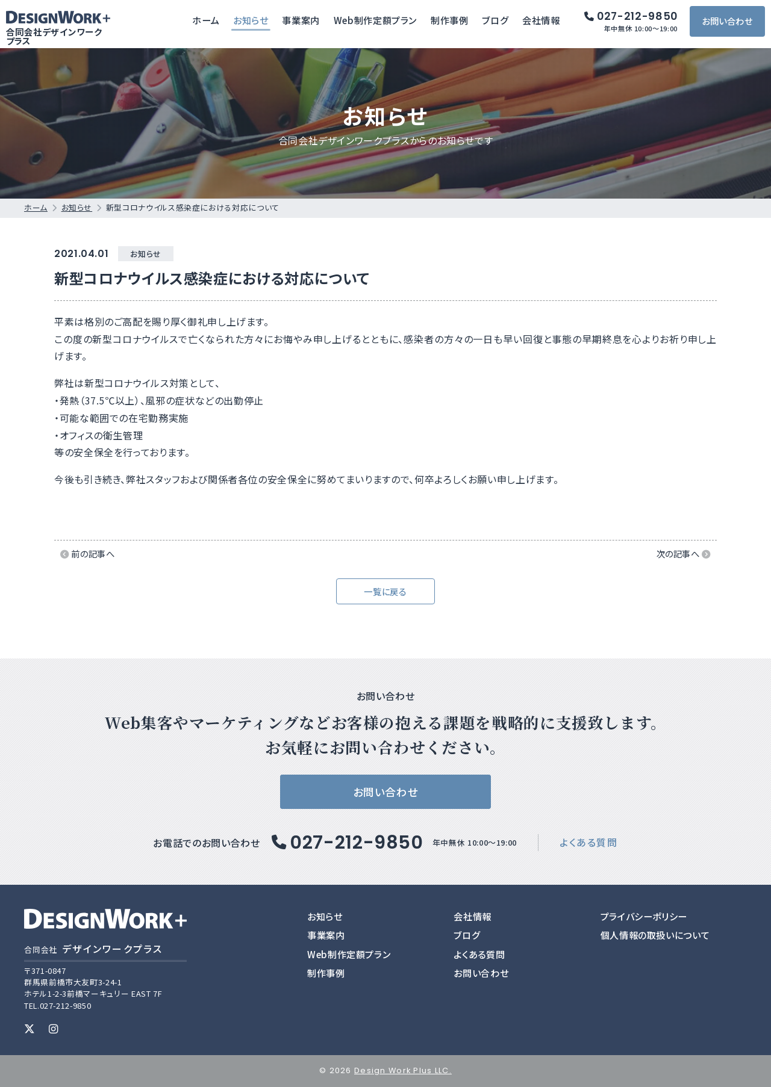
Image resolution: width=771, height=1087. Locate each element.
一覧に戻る (385, 591)
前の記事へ (87, 553)
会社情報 (544, 23)
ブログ (497, 23)
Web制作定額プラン (377, 23)
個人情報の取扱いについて (655, 934)
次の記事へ (684, 553)
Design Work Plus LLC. (403, 1070)
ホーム (208, 23)
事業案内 (303, 23)
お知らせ (253, 23)
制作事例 (451, 23)
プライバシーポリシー (644, 916)
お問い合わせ (729, 23)
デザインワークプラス (93, 948)
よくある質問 (589, 842)
